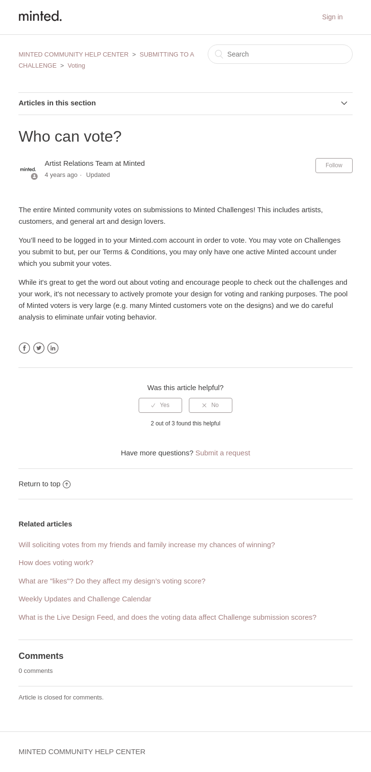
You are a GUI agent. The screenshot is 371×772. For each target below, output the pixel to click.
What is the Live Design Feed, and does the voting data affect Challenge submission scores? (167, 617)
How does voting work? (55, 562)
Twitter (39, 348)
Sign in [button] (332, 17)
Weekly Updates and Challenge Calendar (84, 599)
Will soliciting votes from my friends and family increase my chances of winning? (146, 544)
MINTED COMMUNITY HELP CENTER (73, 54)
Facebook (24, 348)
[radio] (160, 405)
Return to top (44, 484)
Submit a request (222, 453)
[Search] (280, 54)
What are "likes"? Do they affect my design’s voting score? (111, 581)
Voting (76, 65)
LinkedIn (53, 348)
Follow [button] (334, 165)
